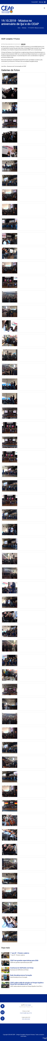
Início (19, 28)
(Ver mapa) (28, 1005)
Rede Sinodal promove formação (21, 975)
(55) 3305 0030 (26, 1019)
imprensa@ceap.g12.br (26, 1013)
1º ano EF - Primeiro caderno (19, 953)
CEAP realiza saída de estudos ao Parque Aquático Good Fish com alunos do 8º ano (27, 983)
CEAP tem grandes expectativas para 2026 (24, 960)
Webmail (41, 2)
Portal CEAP (35, 2)
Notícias (24, 28)
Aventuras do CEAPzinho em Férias (21, 968)
